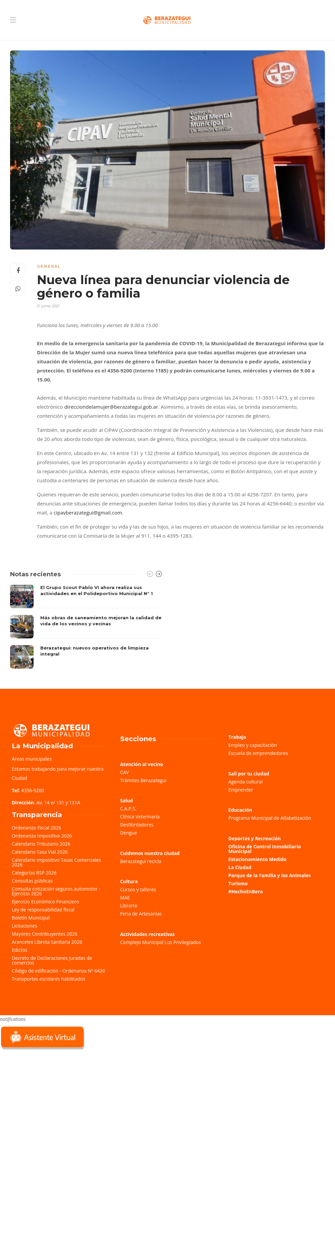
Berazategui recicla (140, 861)
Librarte (128, 905)
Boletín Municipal (31, 917)
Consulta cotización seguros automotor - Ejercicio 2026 (56, 891)
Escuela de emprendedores (258, 753)
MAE (125, 897)
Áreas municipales (32, 759)
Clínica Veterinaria (140, 816)
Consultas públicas (32, 881)
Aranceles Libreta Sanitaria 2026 (47, 942)
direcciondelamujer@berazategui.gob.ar (111, 406)
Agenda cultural (245, 781)
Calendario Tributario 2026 (41, 844)
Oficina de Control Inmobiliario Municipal (264, 848)
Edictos (20, 950)
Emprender (240, 790)
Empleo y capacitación (252, 745)
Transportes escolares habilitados (48, 979)
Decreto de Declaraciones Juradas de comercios (52, 960)
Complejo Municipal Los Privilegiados (160, 942)
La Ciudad (239, 867)
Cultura (129, 881)
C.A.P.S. (128, 808)
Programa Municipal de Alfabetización (269, 818)
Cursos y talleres (138, 889)
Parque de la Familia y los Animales (269, 875)
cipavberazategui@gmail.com (88, 512)
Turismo (237, 883)
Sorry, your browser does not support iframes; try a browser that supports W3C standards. (50, 1098)
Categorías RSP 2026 (34, 872)
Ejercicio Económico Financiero (45, 901)
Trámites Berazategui (143, 780)
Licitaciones (24, 926)
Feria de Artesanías (141, 913)
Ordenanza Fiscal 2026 (36, 827)
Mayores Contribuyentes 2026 (45, 934)
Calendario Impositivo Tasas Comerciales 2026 (56, 862)
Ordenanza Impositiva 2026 (42, 836)
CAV (124, 772)
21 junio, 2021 (48, 306)
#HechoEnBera (245, 891)
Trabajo (237, 737)
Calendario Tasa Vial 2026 (40, 852)
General (49, 266)
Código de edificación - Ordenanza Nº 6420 (58, 971)
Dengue (128, 833)
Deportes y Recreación (254, 838)
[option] (86, 627)
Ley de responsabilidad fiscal (43, 909)
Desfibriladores (136, 824)
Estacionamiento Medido (257, 859)
